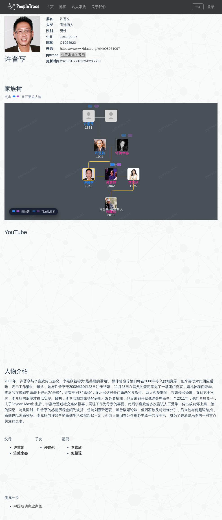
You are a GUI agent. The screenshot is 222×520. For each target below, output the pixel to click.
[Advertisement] (179, 48)
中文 (198, 6)
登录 (210, 7)
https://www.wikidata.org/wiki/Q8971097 (90, 48)
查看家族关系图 (73, 55)
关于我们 (98, 7)
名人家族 (79, 7)
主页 (50, 7)
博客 (62, 7)
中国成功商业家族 (27, 506)
